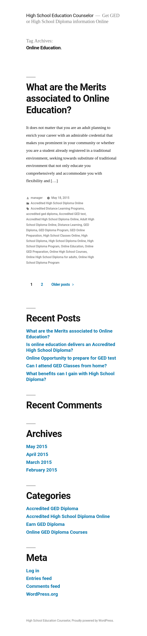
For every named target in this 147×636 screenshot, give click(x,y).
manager (37, 198)
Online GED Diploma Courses (56, 532)
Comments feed (43, 586)
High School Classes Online (61, 235)
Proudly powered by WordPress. (93, 620)
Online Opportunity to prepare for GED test (71, 358)
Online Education (72, 246)
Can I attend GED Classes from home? (66, 365)
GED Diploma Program (54, 230)
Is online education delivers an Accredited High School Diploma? (70, 347)
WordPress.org (42, 594)
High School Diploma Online (67, 241)
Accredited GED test (72, 214)
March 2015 (39, 462)
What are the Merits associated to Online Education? (67, 99)
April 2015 (37, 454)
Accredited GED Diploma (52, 508)
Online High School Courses (68, 252)
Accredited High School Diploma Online (57, 203)
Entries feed (39, 578)
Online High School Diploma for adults (51, 257)
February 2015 (41, 470)
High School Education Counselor (60, 15)
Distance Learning (70, 225)
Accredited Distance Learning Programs (57, 208)
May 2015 (36, 446)
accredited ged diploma (42, 214)
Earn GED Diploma (45, 524)
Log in (32, 570)
